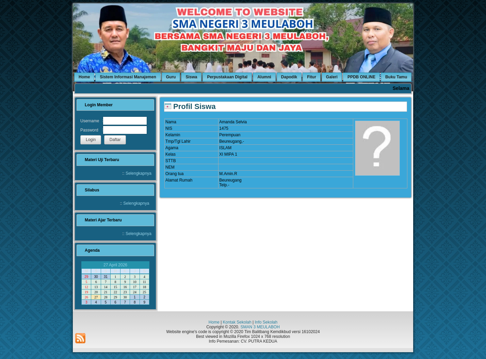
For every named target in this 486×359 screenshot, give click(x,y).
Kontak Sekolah (237, 322)
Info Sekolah (266, 322)
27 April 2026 (115, 265)
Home (214, 322)
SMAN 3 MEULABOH (259, 327)
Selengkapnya (138, 173)
